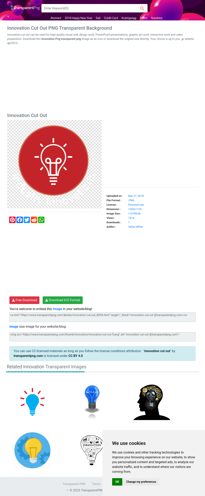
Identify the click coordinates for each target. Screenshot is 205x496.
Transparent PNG (74, 484)
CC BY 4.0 (75, 356)
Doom (143, 18)
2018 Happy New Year (78, 18)
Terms (96, 484)
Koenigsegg (129, 18)
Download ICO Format (62, 300)
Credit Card (111, 18)
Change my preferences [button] (141, 481)
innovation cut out (157, 351)
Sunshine (156, 18)
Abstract (56, 18)
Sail (98, 18)
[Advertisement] (102, 80)
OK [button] (117, 481)
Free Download (24, 300)
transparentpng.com (28, 356)
